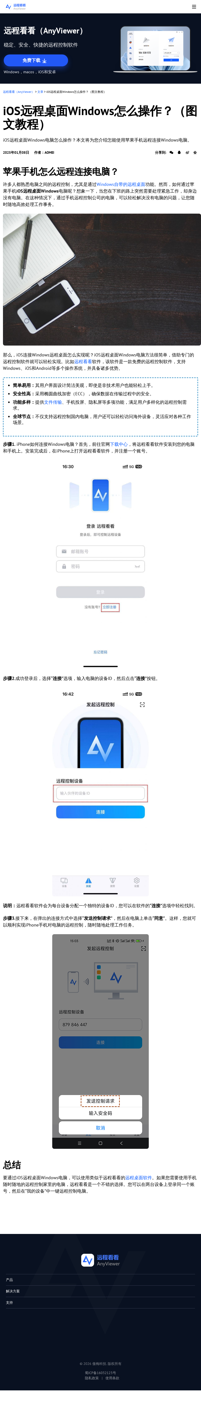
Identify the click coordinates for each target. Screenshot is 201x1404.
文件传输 (53, 402)
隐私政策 (92, 1378)
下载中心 (119, 444)
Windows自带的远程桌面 (121, 184)
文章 (40, 92)
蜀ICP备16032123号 (100, 1373)
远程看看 (83, 361)
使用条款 (112, 1378)
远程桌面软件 (138, 1177)
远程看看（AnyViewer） (18, 92)
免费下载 (35, 60)
